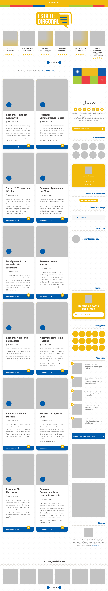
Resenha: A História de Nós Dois (17, 341)
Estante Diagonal (80, 216)
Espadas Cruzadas (10, 49)
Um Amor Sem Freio (80, 49)
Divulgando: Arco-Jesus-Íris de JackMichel (16, 266)
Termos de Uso (95, 544)
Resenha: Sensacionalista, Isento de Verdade (50, 494)
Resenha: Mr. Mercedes (13, 493)
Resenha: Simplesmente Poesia (48, 117)
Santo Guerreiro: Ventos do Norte (97, 51)
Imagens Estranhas (62, 49)
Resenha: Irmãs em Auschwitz (16, 115)
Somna (45, 49)
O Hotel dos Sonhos (27, 49)
